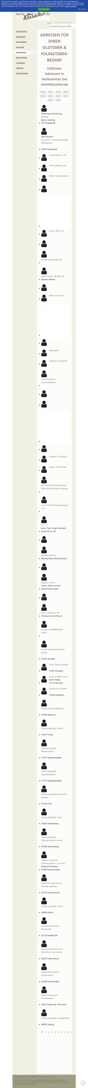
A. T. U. (44, 525)
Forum (19, 68)
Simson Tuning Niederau (52, 708)
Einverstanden (44, 9)
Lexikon (20, 63)
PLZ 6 (58, 96)
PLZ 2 (58, 92)
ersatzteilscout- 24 (57, 155)
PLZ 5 (50, 96)
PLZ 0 (43, 92)
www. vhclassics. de (50, 612)
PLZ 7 (66, 96)
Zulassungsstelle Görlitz (52, 906)
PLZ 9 (58, 100)
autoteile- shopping (58, 361)
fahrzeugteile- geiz (57, 165)
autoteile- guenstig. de (51, 259)
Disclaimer (36, 1077)
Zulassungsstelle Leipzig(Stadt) (55, 1018)
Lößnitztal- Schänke (58, 688)
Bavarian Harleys (57, 295)
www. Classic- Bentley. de (52, 276)
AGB (53, 1077)
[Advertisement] (68, 211)
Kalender (21, 42)
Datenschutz (45, 1077)
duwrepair (54, 350)
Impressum (26, 1077)
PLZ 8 (50, 100)
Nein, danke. (82, 9)
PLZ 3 (66, 92)
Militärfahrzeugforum (59, 176)
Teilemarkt (22, 73)
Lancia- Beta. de (56, 230)
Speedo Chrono (48, 582)
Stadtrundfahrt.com (58, 676)
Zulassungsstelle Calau (51, 817)
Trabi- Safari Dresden (58, 664)
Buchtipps (21, 58)
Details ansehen (70, 6)
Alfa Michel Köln (48, 555)
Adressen (21, 52)
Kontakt (17, 1077)
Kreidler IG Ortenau (58, 456)
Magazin (21, 37)
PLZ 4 (43, 96)
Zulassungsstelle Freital (52, 728)
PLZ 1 (50, 92)
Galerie (20, 47)
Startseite (21, 31)
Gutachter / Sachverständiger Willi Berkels (54, 139)
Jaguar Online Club (58, 467)
